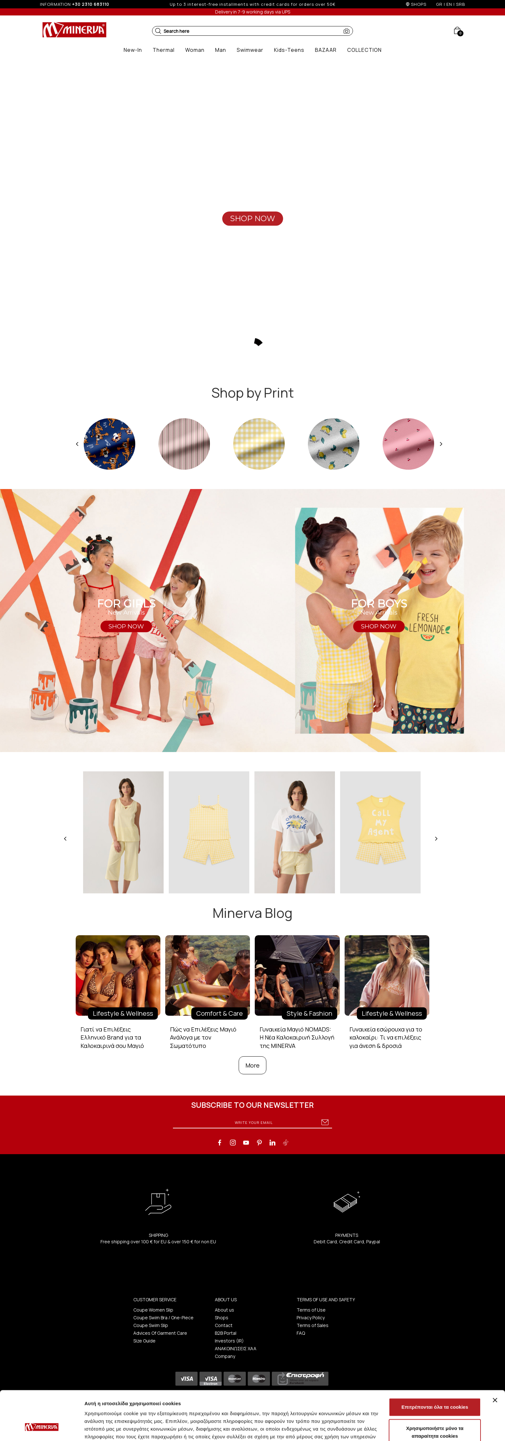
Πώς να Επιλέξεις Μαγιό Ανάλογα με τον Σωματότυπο (203, 1037)
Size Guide (144, 1341)
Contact (224, 1325)
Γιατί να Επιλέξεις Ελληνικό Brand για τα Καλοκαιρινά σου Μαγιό (112, 1037)
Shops (221, 1317)
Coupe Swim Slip (150, 1325)
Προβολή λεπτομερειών (382, 1428)
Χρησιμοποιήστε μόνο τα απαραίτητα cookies (434, 1390)
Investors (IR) (229, 1341)
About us (224, 1310)
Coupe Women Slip (153, 1310)
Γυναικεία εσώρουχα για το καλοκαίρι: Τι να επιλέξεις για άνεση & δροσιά (385, 1037)
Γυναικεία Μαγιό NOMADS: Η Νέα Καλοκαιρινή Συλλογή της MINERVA (297, 1037)
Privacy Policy (311, 1317)
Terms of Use (311, 1310)
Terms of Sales (313, 1325)
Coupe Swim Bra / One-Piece (163, 1317)
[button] (158, 31)
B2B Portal (225, 1333)
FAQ (301, 1333)
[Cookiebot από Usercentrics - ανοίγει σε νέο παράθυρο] (42, 1428)
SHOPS (418, 4)
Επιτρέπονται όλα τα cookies (434, 1365)
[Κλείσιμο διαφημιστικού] (495, 1358)
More (252, 1065)
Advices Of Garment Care (160, 1333)
